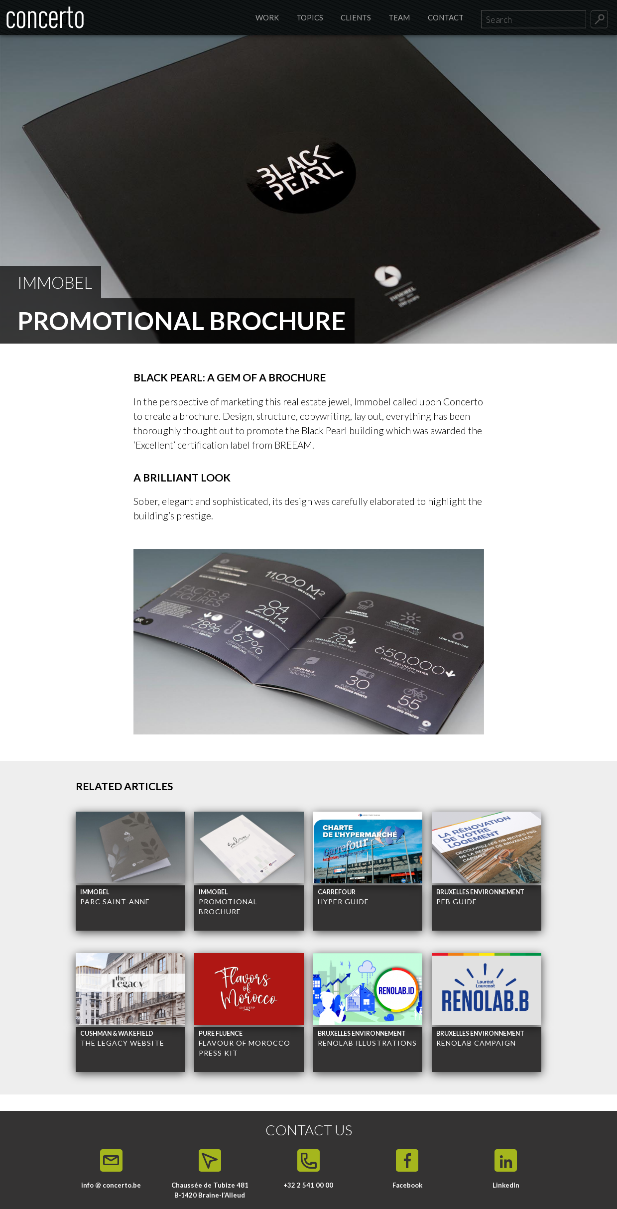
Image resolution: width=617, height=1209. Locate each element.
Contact (446, 17)
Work (267, 17)
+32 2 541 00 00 (308, 1185)
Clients (356, 17)
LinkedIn (506, 1185)
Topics (309, 17)
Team (399, 17)
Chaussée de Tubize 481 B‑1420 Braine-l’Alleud (209, 1190)
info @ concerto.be (111, 1185)
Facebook (407, 1185)
